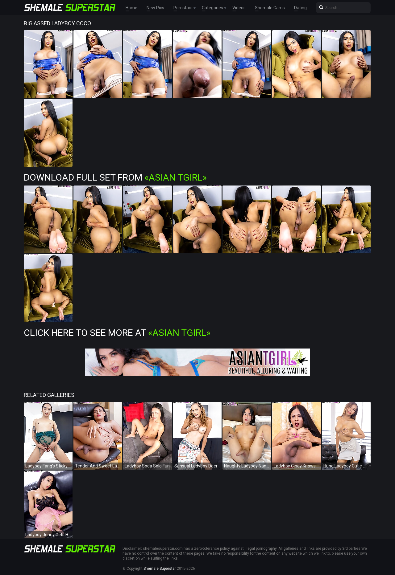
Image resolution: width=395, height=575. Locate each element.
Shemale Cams (270, 7)
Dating (300, 7)
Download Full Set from (115, 177)
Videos (239, 7)
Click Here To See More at (117, 332)
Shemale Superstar (159, 568)
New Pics (155, 7)
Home (131, 7)
